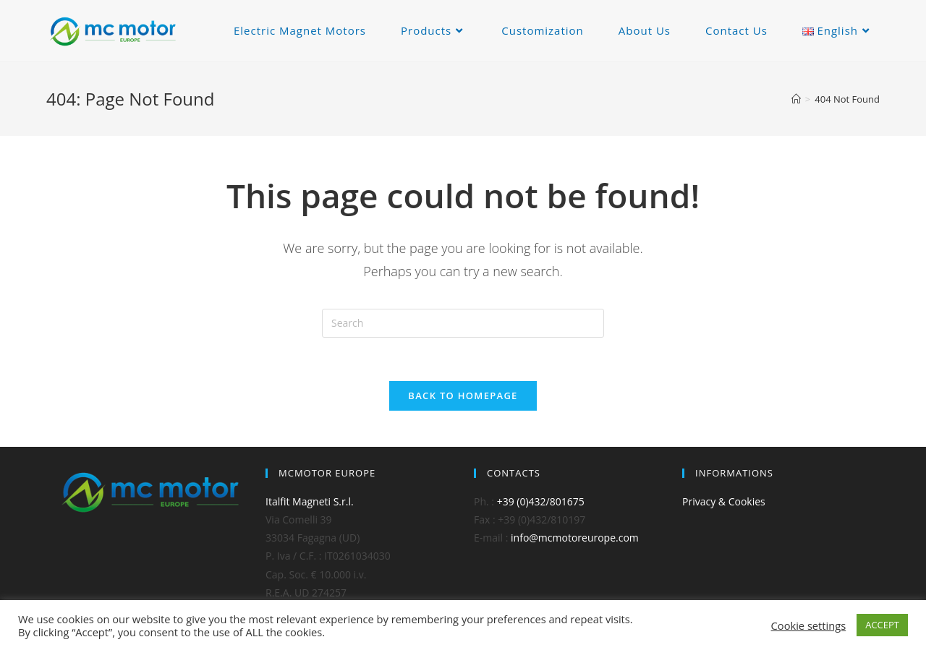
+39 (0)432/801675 (541, 501)
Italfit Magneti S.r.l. (310, 501)
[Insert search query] (463, 323)
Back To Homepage (462, 395)
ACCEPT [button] (882, 624)
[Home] (796, 99)
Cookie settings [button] (808, 625)
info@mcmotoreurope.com (575, 537)
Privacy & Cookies (723, 501)
